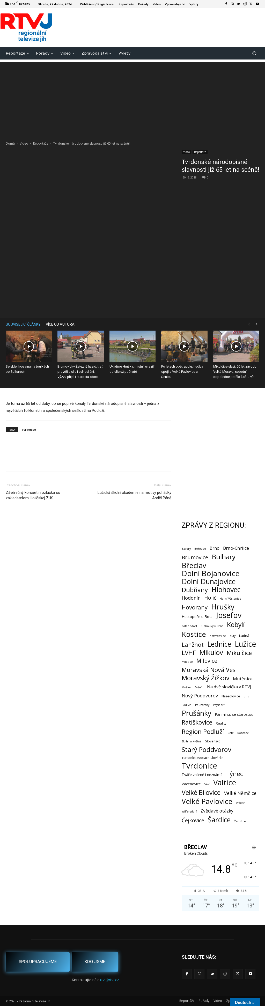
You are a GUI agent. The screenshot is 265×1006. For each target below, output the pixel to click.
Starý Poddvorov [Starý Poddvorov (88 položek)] (206, 749)
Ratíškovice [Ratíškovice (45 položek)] (197, 722)
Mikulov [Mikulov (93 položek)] (211, 652)
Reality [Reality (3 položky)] (221, 723)
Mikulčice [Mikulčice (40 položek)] (239, 652)
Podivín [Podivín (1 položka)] (187, 705)
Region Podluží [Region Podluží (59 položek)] (203, 731)
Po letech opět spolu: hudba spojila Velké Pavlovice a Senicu (182, 371)
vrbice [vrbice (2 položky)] (240, 803)
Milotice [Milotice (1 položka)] (187, 662)
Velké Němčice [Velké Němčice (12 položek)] (240, 793)
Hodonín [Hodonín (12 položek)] (191, 598)
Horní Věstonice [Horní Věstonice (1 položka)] (230, 598)
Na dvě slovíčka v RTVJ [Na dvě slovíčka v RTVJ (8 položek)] (229, 686)
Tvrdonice (28, 429)
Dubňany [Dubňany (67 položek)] (195, 589)
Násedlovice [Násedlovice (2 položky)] (231, 696)
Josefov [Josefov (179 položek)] (228, 615)
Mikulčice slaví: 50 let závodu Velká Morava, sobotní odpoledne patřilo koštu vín (234, 371)
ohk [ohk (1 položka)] (246, 696)
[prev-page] (249, 324)
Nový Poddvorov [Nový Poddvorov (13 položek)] (200, 695)
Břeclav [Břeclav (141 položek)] (194, 565)
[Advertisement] (132, 98)
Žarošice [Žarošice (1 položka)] (240, 821)
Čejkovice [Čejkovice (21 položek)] (193, 820)
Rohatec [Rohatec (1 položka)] (243, 733)
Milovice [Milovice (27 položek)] (206, 661)
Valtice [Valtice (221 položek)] (224, 782)
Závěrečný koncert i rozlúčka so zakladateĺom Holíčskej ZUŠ (33, 495)
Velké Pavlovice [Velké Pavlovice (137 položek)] (207, 801)
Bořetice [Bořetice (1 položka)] (200, 548)
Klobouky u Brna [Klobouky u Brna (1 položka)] (212, 626)
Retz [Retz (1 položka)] (230, 733)
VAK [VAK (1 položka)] (207, 784)
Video (24, 143)
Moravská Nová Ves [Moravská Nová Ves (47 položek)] (208, 670)
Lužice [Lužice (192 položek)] (245, 644)
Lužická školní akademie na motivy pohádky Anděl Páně (134, 495)
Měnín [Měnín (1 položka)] (199, 687)
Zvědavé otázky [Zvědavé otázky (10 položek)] (217, 811)
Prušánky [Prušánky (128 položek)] (196, 713)
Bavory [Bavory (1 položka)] (186, 548)
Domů (10, 143)
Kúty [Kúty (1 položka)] (232, 636)
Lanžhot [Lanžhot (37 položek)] (193, 644)
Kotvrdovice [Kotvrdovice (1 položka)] (218, 636)
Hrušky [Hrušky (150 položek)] (222, 606)
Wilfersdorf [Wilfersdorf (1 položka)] (189, 811)
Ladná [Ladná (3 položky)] (244, 635)
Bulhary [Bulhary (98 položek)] (223, 557)
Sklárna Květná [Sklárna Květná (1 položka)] (192, 741)
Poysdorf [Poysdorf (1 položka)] (219, 705)
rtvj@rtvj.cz (109, 979)
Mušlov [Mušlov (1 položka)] (186, 687)
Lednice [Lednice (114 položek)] (219, 644)
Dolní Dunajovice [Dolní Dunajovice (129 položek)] (209, 581)
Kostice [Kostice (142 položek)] (194, 634)
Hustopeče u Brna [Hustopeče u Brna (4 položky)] (197, 616)
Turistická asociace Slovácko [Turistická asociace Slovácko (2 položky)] (203, 758)
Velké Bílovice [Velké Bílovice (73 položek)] (201, 792)
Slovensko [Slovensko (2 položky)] (212, 741)
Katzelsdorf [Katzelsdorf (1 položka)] (189, 626)
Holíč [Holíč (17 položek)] (210, 597)
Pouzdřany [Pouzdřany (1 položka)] (202, 705)
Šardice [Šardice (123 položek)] (219, 819)
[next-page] (256, 324)
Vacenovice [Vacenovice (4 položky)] (191, 783)
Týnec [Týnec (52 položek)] (234, 774)
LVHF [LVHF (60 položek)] (189, 652)
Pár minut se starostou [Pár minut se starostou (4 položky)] (234, 714)
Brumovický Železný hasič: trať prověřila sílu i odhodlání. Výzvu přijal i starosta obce (80, 371)
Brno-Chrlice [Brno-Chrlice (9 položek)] (236, 548)
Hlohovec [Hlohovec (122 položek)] (225, 589)
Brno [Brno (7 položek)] (214, 548)
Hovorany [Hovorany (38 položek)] (195, 607)
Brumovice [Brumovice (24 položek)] (195, 557)
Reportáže (40, 143)
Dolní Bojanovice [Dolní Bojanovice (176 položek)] (210, 573)
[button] (254, 53)
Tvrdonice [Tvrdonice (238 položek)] (199, 766)
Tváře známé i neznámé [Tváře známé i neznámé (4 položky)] (202, 774)
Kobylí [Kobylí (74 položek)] (236, 624)
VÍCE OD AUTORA (60, 324)
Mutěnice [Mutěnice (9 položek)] (243, 678)
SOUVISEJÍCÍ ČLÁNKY (23, 324)
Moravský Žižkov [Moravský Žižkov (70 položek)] (205, 678)
